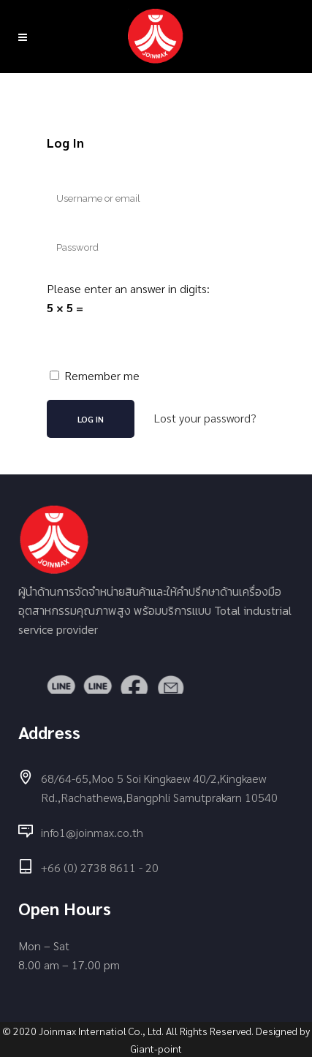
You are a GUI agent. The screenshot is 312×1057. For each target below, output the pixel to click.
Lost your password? (205, 417)
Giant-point (156, 1048)
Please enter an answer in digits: (128, 288)
